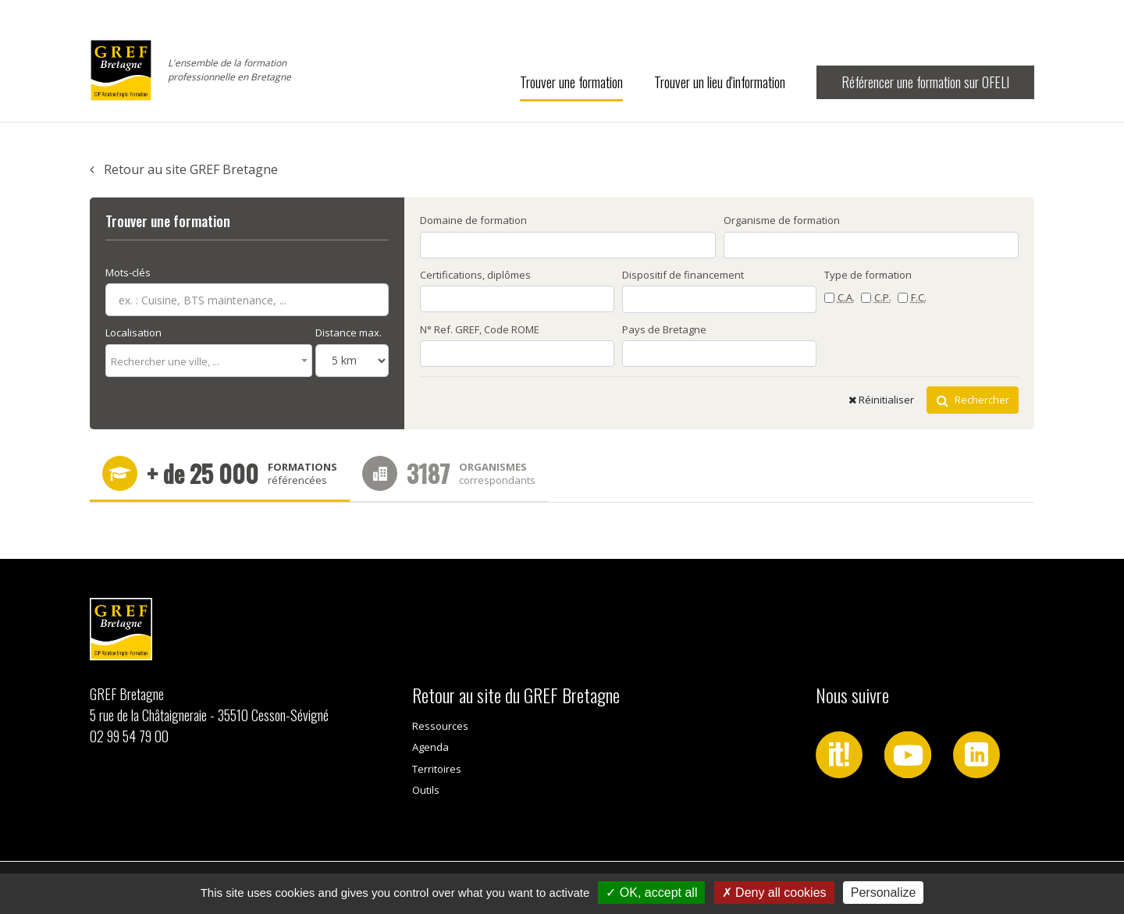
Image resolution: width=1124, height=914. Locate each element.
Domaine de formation (473, 220)
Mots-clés (128, 272)
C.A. (846, 297)
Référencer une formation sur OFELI (925, 82)
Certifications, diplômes (475, 275)
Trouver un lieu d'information (719, 82)
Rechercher (973, 400)
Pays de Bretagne (664, 329)
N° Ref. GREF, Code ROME (479, 329)
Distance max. (348, 332)
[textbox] (204, 362)
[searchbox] (758, 244)
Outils (425, 790)
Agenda (430, 747)
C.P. (882, 297)
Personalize (883, 892)
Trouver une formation (571, 82)
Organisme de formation (782, 220)
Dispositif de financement (683, 275)
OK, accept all (651, 892)
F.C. (919, 297)
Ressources (440, 726)
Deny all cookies (774, 892)
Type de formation (868, 275)
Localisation (133, 332)
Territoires (436, 769)
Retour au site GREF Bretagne (184, 169)
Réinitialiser (881, 400)
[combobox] (208, 360)
